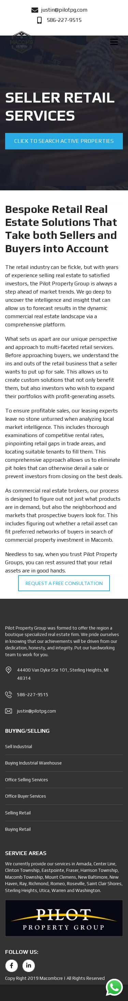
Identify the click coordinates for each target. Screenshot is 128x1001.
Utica (44, 890)
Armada (83, 863)
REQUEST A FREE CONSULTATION (64, 583)
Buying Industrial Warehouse (33, 763)
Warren (59, 890)
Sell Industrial (18, 746)
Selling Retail (18, 812)
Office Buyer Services (25, 796)
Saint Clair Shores (104, 883)
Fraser (72, 870)
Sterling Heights (21, 890)
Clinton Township (22, 870)
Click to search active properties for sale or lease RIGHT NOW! (64, 143)
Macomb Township (24, 877)
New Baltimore (93, 877)
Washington (87, 890)
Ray (23, 883)
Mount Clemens (60, 877)
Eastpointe (53, 870)
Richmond (38, 883)
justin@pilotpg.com (36, 711)
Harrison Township (99, 870)
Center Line (104, 863)
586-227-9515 (32, 694)
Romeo (58, 883)
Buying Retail (18, 829)
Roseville (76, 883)
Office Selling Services (26, 779)
